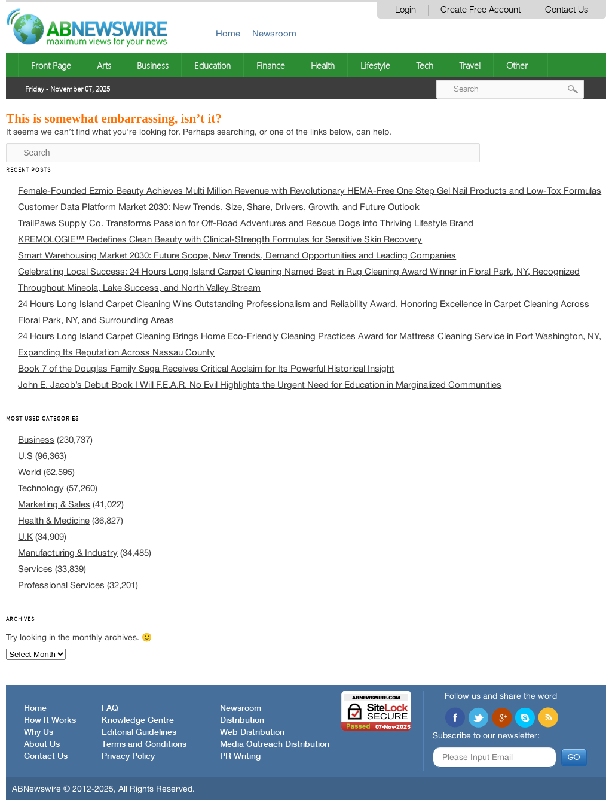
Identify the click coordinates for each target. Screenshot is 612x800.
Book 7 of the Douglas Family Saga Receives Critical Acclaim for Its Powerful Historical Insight (206, 368)
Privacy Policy (128, 756)
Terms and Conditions (144, 744)
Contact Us (566, 9)
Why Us (38, 732)
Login (405, 9)
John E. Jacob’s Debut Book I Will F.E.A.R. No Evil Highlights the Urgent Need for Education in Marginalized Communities (259, 384)
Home (228, 33)
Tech (424, 65)
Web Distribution (252, 732)
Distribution (242, 720)
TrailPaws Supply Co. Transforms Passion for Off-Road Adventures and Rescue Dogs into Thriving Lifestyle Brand (245, 223)
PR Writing (240, 756)
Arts (104, 65)
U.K (25, 536)
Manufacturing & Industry (68, 552)
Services (35, 569)
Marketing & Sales (54, 504)
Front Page (51, 65)
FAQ (110, 708)
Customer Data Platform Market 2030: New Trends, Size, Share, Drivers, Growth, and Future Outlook (219, 207)
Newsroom (274, 33)
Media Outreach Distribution (274, 744)
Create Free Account (480, 9)
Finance (270, 65)
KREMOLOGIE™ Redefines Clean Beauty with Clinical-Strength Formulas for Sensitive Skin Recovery (220, 239)
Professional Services (61, 585)
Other (517, 65)
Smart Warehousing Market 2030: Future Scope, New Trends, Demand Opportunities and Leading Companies (237, 255)
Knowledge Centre (138, 720)
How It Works (50, 720)
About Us (42, 744)
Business (153, 65)
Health (323, 65)
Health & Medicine (54, 520)
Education (212, 65)
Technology (41, 488)
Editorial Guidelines (139, 732)
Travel (470, 65)
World (29, 472)
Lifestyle (375, 65)
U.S (25, 456)
